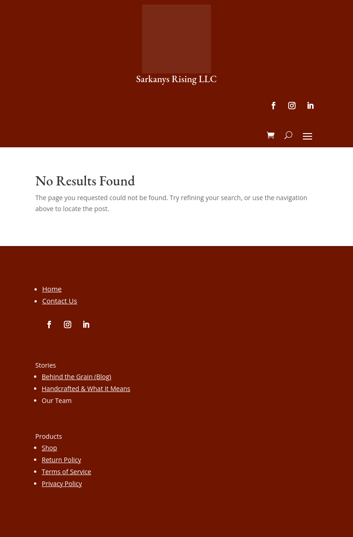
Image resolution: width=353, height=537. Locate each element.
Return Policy (61, 459)
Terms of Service (66, 471)
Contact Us (59, 300)
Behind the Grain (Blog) (76, 376)
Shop (49, 447)
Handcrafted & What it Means (86, 388)
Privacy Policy (62, 483)
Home (52, 288)
